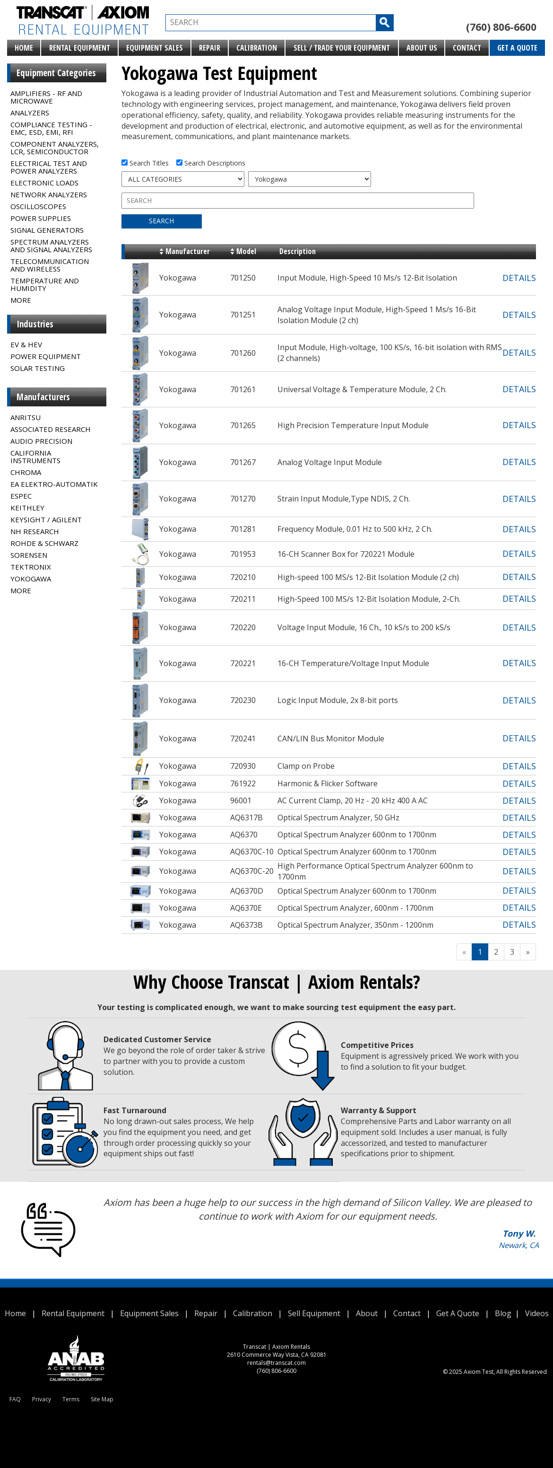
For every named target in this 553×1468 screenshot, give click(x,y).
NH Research (34, 531)
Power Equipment (45, 356)
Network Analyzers (48, 194)
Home (24, 48)
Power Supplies (40, 218)
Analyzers (29, 112)
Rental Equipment (79, 48)
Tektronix (30, 566)
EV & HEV (26, 344)
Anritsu (25, 417)
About (367, 1313)
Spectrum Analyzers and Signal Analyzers (51, 245)
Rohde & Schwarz (44, 543)
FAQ (15, 1399)
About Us (421, 48)
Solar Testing (37, 368)
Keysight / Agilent (46, 519)
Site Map (102, 1399)
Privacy (41, 1399)
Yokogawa (30, 578)
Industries (35, 324)
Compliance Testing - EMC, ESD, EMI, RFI (51, 128)
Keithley (27, 507)
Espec (21, 496)
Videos (537, 1313)
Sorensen (28, 555)
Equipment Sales (154, 48)
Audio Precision (41, 441)
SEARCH (161, 220)
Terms (70, 1399)
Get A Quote (517, 48)
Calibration (256, 48)
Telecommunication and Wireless (49, 264)
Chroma (25, 472)
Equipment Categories (56, 73)
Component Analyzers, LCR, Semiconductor (54, 147)
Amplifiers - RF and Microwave (46, 96)
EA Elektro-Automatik (54, 484)
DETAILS (519, 277)
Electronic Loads (44, 182)
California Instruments (35, 456)
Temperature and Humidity (44, 284)
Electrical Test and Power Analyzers (48, 167)
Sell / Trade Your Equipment (342, 48)
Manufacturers (43, 397)
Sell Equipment (314, 1313)
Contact (467, 48)
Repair (209, 48)
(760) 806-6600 (501, 27)
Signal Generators (47, 230)
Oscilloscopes (38, 206)
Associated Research (50, 429)
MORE (20, 300)
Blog (503, 1313)
